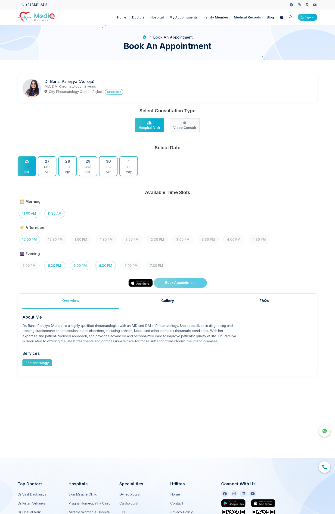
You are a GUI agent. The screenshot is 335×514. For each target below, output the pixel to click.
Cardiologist (128, 503)
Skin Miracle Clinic (82, 494)
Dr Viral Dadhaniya (32, 494)
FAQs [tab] (264, 300)
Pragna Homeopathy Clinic (89, 503)
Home (121, 17)
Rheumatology (37, 363)
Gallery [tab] (167, 300)
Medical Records (247, 17)
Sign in (307, 17)
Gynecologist (129, 494)
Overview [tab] (70, 300)
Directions (114, 92)
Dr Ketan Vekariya (32, 503)
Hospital (157, 17)
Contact (176, 503)
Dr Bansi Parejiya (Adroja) (69, 81)
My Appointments (184, 17)
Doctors (138, 17)
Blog (270, 17)
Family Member (216, 17)
